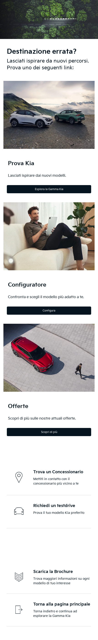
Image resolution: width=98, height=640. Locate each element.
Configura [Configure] (49, 310)
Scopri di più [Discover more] (49, 432)
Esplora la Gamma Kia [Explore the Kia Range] (49, 189)
